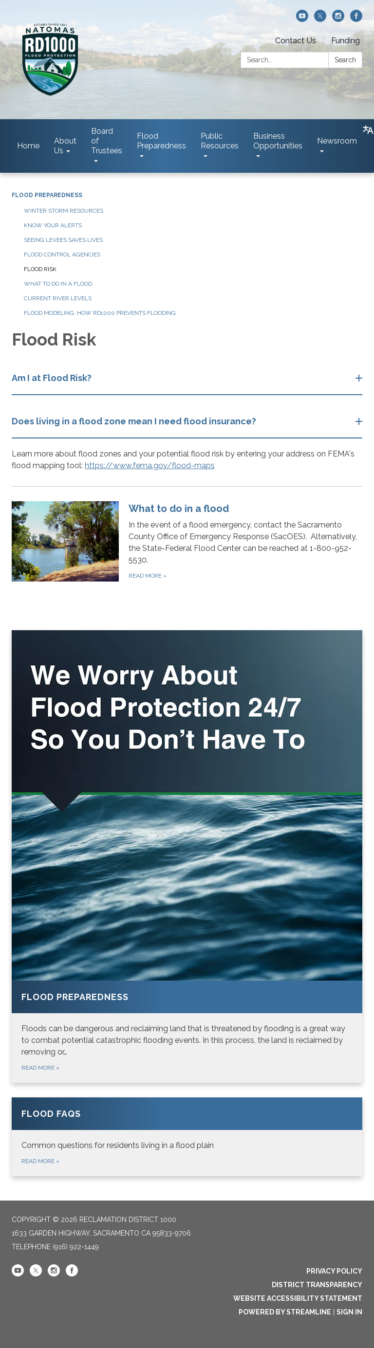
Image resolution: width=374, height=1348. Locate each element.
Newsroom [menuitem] (337, 141)
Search (345, 60)
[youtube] (302, 19)
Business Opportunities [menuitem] (277, 140)
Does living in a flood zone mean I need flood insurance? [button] (135, 421)
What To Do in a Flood (58, 283)
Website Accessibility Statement (297, 1298)
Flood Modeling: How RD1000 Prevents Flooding (100, 313)
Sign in (349, 1312)
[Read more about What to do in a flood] (187, 541)
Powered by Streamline (285, 1312)
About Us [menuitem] (65, 145)
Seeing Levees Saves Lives (63, 240)
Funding (345, 40)
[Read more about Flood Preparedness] (187, 856)
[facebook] (356, 19)
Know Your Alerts (53, 225)
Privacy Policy (334, 1271)
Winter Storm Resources (63, 210)
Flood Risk (40, 269)
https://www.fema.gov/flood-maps (150, 465)
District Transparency (317, 1285)
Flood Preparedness (47, 195)
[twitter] (320, 19)
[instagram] (338, 19)
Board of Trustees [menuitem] (106, 141)
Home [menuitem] (28, 145)
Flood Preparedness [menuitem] (161, 140)
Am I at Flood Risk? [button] (53, 378)
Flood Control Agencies (62, 254)
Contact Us (295, 40)
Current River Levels (58, 298)
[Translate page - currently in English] (368, 130)
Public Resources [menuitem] (220, 140)
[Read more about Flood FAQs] (187, 1136)
